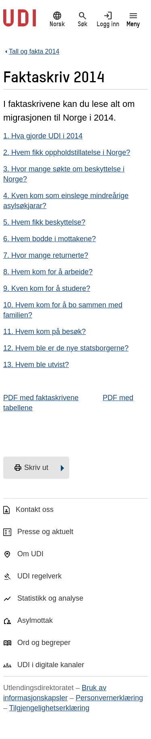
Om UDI (30, 554)
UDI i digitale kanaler (50, 665)
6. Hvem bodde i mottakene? (49, 239)
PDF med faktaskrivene (41, 398)
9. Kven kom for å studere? (46, 288)
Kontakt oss (35, 509)
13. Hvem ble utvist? (36, 365)
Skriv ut (31, 468)
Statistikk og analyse (50, 598)
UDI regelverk (39, 576)
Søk (82, 19)
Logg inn (107, 19)
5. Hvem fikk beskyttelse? (44, 222)
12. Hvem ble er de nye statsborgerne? (65, 348)
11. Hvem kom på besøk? (44, 332)
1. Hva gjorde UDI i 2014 (43, 136)
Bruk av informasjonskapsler (54, 693)
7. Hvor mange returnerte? (45, 255)
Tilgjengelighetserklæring (49, 708)
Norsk (57, 19)
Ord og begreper (43, 643)
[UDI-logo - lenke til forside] (19, 22)
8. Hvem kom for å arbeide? (48, 272)
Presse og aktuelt (45, 532)
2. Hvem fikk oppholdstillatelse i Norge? (66, 152)
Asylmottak (35, 620)
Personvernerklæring (109, 698)
